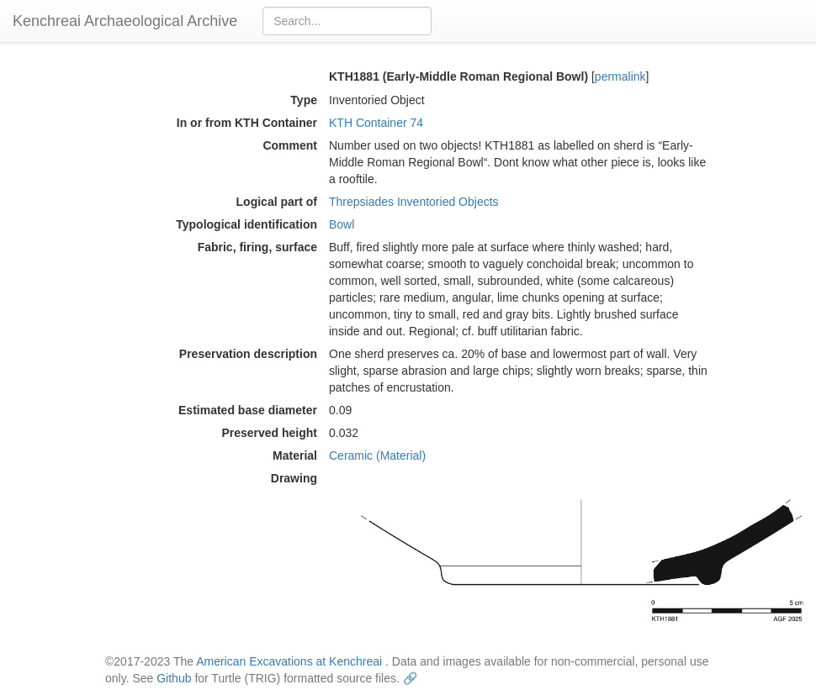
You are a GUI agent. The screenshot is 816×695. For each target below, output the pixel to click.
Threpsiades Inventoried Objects (414, 201)
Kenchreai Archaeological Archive (125, 21)
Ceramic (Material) (377, 455)
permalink (620, 76)
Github (173, 678)
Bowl (341, 224)
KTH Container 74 (376, 122)
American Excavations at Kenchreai (289, 661)
